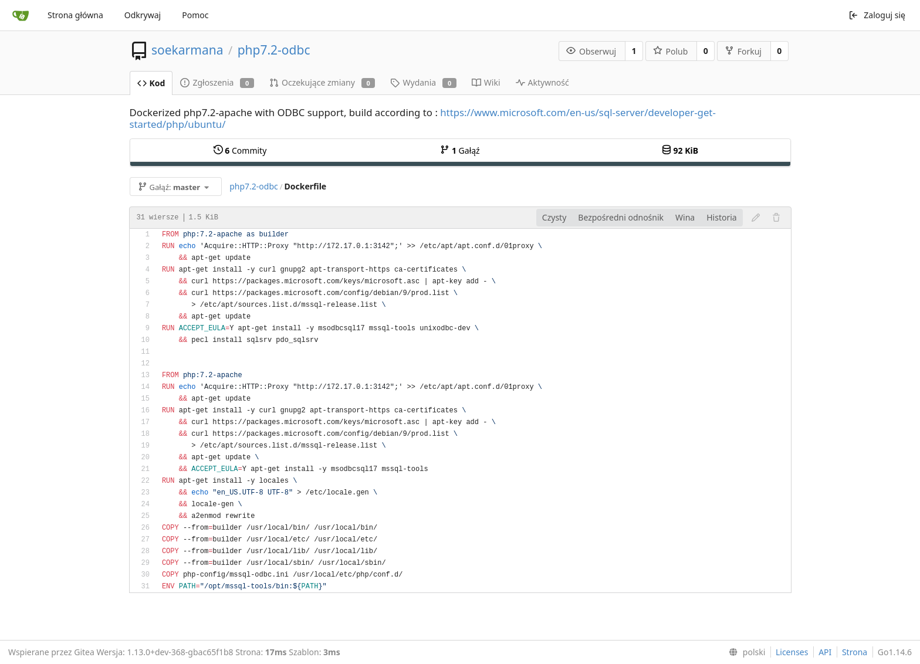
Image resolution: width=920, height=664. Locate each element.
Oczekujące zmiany (322, 82)
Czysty (554, 217)
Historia (721, 217)
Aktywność (542, 82)
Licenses (792, 652)
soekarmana (187, 50)
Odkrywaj (142, 15)
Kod (151, 83)
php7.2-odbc (274, 50)
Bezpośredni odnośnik (621, 217)
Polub (670, 51)
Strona (854, 652)
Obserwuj (591, 51)
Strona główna (75, 15)
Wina (685, 217)
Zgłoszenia (217, 82)
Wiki (486, 82)
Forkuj (743, 51)
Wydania (423, 82)
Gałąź (459, 150)
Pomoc (195, 15)
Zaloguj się (876, 15)
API (824, 652)
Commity (240, 150)
